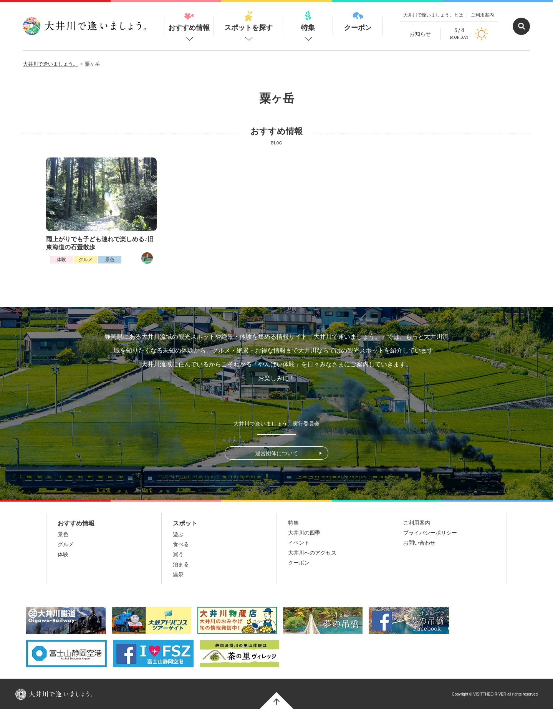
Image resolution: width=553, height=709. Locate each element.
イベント (299, 543)
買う (178, 554)
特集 (308, 21)
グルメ (86, 259)
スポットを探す (248, 21)
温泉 (178, 574)
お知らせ (420, 34)
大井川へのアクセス (312, 553)
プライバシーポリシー (430, 533)
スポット (185, 523)
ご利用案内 (482, 15)
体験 (61, 259)
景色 (109, 259)
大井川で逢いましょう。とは (433, 15)
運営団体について (276, 453)
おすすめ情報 (189, 21)
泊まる (181, 564)
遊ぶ (178, 534)
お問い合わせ (419, 543)
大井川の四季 (304, 533)
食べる (181, 544)
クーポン (358, 21)
